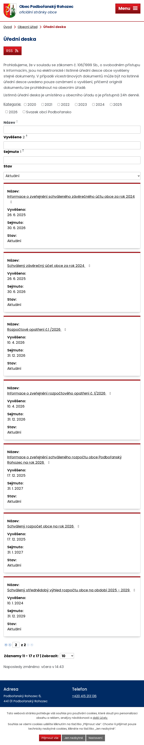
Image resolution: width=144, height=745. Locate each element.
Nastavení (95, 738)
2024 (100, 104)
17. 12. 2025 (16, 475)
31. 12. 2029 (16, 616)
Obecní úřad (27, 27)
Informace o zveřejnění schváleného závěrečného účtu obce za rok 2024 (71, 199)
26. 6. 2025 (16, 214)
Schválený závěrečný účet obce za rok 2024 (49, 265)
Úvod (8, 27)
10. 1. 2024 (15, 603)
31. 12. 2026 (16, 355)
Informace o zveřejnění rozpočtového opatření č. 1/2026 (60, 393)
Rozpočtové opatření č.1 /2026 (37, 329)
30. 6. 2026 (16, 227)
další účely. (100, 718)
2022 (65, 104)
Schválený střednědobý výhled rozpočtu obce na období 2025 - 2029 (72, 590)
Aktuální (14, 240)
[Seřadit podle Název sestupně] (17, 122)
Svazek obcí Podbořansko (48, 111)
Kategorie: (12, 104)
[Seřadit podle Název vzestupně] (17, 120)
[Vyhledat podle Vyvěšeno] (72, 145)
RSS (12, 50)
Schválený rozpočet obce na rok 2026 (44, 526)
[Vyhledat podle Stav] (72, 176)
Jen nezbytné (73, 738)
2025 (117, 104)
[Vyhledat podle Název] (72, 130)
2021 (48, 104)
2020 (31, 104)
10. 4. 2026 (16, 342)
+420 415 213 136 (84, 696)
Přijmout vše (50, 738)
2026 (13, 111)
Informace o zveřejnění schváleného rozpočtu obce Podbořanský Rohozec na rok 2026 (64, 460)
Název (9, 122)
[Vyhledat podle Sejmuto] (72, 160)
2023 (82, 104)
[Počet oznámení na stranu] (67, 656)
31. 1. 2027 (15, 488)
